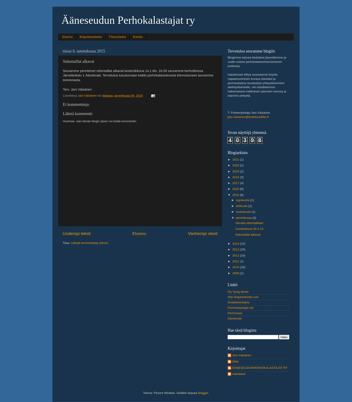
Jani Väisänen (241, 355)
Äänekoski (235, 318)
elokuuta (242, 206)
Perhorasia (235, 313)
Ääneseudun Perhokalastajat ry (128, 20)
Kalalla (138, 37)
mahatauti (238, 374)
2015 (236, 195)
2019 (236, 171)
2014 (236, 243)
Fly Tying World (238, 291)
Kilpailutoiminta (91, 37)
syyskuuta (243, 200)
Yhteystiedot (117, 37)
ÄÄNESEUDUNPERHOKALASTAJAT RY (260, 367)
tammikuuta (244, 217)
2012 (236, 255)
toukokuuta (244, 211)
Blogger (203, 393)
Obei (235, 361)
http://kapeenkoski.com (243, 297)
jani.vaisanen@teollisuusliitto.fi (248, 117)
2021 (236, 159)
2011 (236, 261)
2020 (236, 165)
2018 (236, 177)
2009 (236, 273)
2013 (236, 249)
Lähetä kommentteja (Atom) (89, 243)
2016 (236, 189)
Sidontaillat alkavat (248, 234)
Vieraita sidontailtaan (249, 223)
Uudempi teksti (77, 233)
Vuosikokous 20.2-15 (249, 228)
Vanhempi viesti (203, 233)
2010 (236, 267)
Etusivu (67, 37)
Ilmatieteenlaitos (239, 302)
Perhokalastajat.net (241, 307)
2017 (236, 183)
